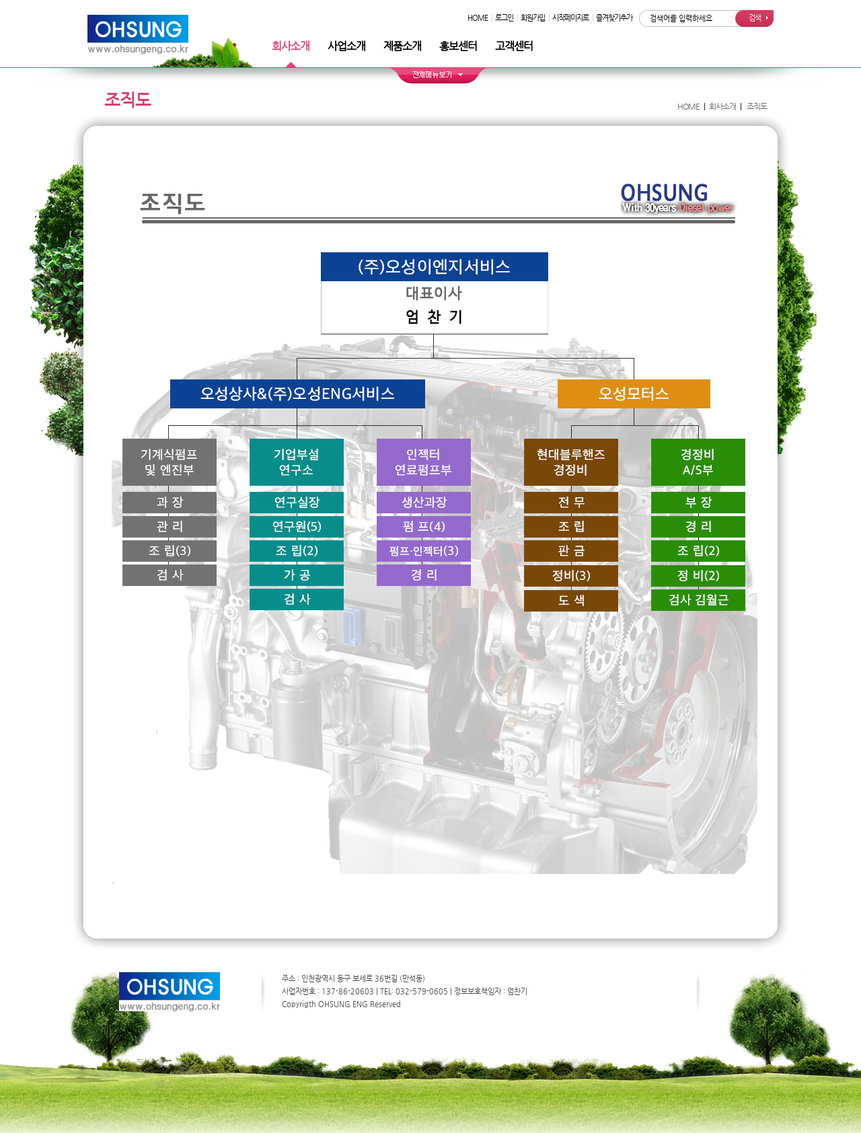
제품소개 (402, 46)
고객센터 (514, 46)
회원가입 (533, 17)
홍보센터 (458, 46)
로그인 (504, 17)
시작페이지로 (570, 17)
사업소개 (346, 46)
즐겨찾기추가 (614, 17)
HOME (477, 17)
